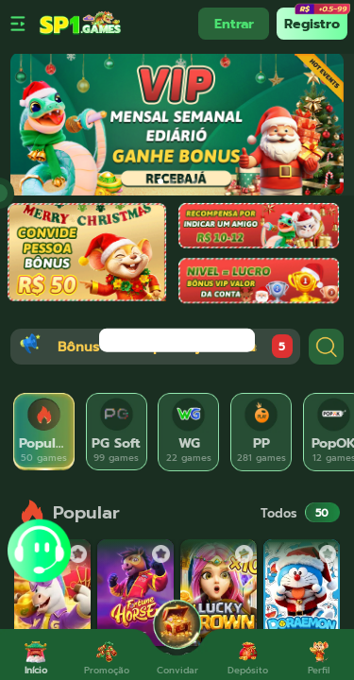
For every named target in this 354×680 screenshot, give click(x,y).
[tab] (44, 432)
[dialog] (177, 340)
